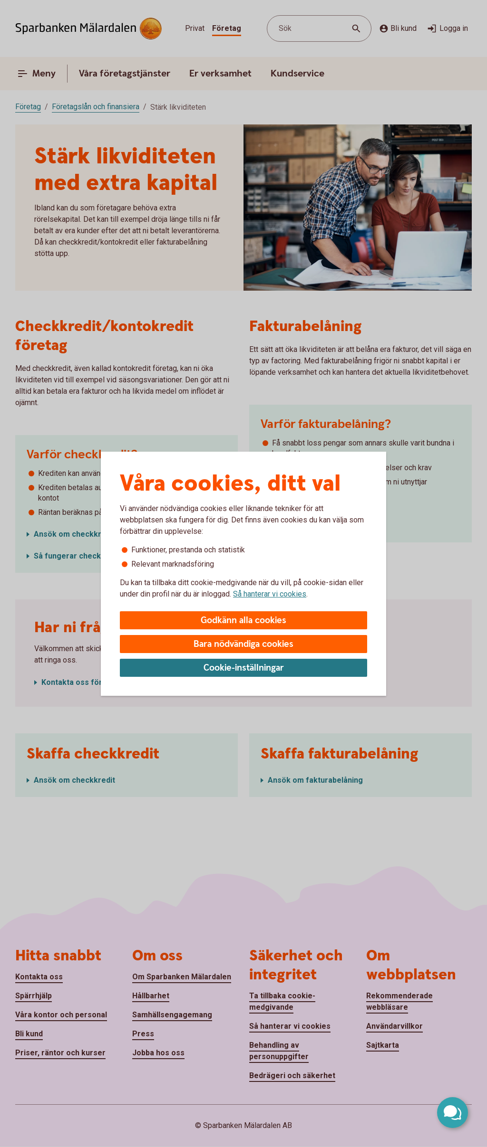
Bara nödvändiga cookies (243, 644)
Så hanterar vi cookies (269, 593)
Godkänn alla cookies (243, 620)
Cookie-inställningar (244, 668)
